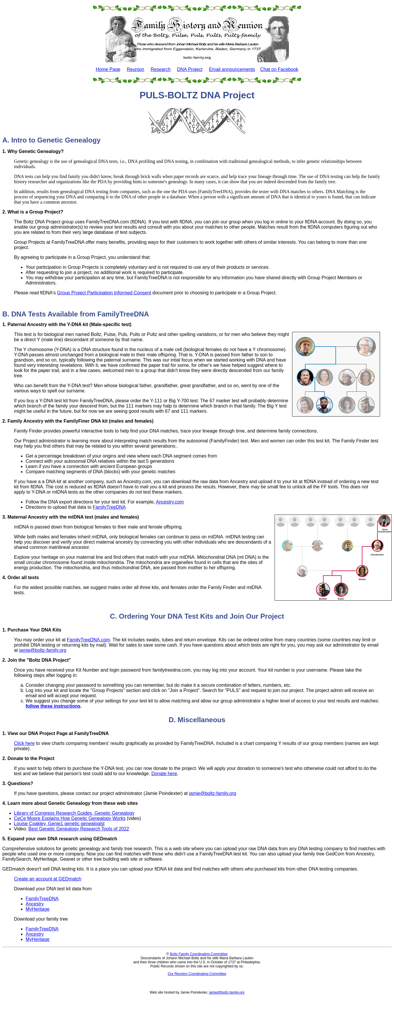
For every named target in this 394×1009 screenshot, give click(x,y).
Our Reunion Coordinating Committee (197, 974)
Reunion (135, 69)
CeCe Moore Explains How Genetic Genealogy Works (70, 818)
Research (160, 69)
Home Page (108, 69)
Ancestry (35, 903)
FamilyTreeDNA (109, 507)
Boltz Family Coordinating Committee (199, 954)
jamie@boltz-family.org (42, 650)
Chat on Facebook (279, 69)
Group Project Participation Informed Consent (104, 292)
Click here (24, 743)
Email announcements (232, 69)
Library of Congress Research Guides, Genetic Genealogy (74, 813)
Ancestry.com (170, 501)
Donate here (164, 773)
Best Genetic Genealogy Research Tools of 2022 (79, 828)
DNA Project (189, 69)
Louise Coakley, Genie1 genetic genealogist (59, 823)
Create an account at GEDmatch (47, 878)
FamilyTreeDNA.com (88, 639)
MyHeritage (38, 909)
